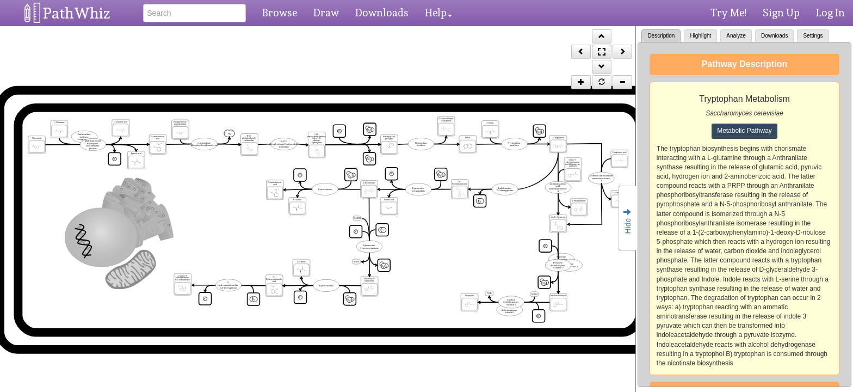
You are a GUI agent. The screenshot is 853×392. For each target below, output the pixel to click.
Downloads (382, 13)
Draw (326, 13)
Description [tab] (661, 36)
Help (438, 13)
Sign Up (781, 13)
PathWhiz (76, 13)
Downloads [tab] (774, 36)
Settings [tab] (813, 36)
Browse (279, 13)
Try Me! (728, 13)
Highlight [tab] (700, 36)
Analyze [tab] (736, 36)
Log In (830, 13)
